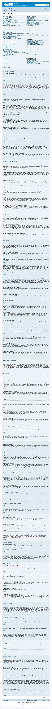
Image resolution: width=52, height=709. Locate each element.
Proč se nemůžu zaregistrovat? (8, 19)
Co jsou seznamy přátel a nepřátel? (32, 34)
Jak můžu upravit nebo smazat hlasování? (9, 47)
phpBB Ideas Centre (12, 669)
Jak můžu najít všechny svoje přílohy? (32, 55)
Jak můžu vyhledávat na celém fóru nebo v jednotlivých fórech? (36, 40)
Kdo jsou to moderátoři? (30, 18)
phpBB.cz (28, 703)
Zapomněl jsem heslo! (6, 23)
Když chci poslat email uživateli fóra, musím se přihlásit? (12, 38)
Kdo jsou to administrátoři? (30, 17)
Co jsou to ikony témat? (6, 67)
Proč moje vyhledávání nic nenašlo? (32, 41)
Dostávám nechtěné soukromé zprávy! (32, 30)
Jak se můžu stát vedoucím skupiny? (32, 22)
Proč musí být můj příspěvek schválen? (9, 54)
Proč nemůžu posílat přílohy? (7, 49)
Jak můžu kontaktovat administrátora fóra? (33, 63)
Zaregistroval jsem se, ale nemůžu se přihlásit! (10, 20)
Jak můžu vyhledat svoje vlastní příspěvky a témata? (35, 44)
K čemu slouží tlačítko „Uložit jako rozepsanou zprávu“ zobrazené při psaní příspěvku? (14, 53)
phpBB (32, 200)
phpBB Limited (41, 660)
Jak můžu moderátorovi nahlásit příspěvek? (10, 51)
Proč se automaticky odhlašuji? (8, 24)
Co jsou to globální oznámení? (8, 63)
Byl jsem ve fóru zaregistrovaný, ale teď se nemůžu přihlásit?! (13, 22)
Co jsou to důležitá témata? (7, 65)
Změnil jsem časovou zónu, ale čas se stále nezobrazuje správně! (13, 33)
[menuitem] (10, 8)
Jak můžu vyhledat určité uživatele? (32, 43)
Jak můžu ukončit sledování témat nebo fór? (33, 51)
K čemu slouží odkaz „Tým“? (31, 25)
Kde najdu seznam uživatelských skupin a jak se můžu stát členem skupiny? (37, 21)
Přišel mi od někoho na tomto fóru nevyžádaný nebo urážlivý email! (37, 31)
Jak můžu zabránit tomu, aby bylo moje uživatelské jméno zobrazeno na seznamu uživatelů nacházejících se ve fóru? (14, 31)
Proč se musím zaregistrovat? (7, 17)
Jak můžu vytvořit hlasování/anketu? (9, 45)
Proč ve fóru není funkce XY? (31, 60)
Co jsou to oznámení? (6, 64)
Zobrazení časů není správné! (7, 32)
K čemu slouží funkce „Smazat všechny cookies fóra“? (11, 25)
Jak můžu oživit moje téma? (7, 55)
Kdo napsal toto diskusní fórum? (31, 59)
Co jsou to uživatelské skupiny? (31, 19)
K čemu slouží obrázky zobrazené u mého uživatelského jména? (13, 35)
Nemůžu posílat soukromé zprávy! (32, 29)
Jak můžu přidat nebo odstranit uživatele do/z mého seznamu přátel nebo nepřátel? (37, 36)
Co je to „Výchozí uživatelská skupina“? (32, 24)
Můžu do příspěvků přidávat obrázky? (9, 62)
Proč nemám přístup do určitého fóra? (9, 48)
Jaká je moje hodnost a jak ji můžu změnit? (10, 37)
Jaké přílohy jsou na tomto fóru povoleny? (33, 54)
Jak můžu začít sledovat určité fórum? (32, 50)
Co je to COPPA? (5, 18)
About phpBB (7, 662)
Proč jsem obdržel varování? (7, 50)
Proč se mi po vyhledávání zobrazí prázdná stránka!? (35, 42)
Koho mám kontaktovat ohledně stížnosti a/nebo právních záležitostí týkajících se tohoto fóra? (37, 62)
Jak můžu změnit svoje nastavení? (8, 29)
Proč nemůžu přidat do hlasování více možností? (11, 46)
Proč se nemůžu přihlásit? (7, 21)
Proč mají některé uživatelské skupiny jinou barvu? (34, 23)
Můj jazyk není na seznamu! (7, 34)
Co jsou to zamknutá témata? (7, 66)
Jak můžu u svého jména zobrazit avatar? (9, 36)
